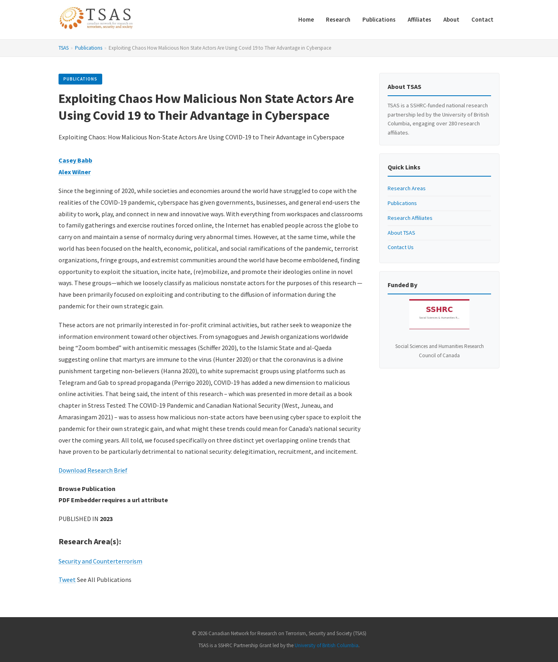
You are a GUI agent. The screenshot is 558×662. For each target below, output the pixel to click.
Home (306, 19)
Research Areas (407, 188)
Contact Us (401, 247)
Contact (482, 19)
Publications (379, 19)
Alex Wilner (75, 172)
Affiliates (419, 19)
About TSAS (401, 232)
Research (338, 19)
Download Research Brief (93, 470)
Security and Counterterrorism (100, 561)
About (451, 19)
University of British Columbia (326, 645)
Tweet (67, 579)
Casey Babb (75, 160)
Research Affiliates (410, 217)
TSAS (64, 47)
